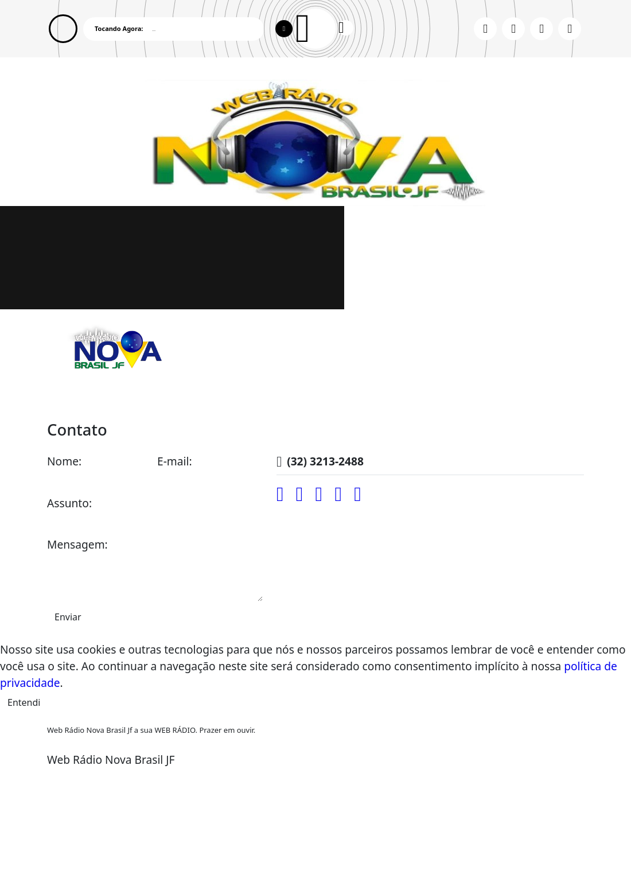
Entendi (23, 702)
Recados (332, 395)
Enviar (67, 617)
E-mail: (174, 461)
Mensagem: (77, 544)
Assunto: (69, 503)
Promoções (269, 395)
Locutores (203, 395)
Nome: (64, 461)
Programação (130, 395)
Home (68, 395)
